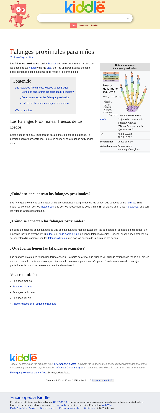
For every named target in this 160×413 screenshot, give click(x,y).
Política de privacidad (69, 408)
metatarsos (132, 206)
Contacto (88, 408)
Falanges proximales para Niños (28, 372)
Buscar (128, 18)
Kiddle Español (17, 408)
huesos (52, 63)
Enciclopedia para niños (21, 57)
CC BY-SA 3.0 (60, 402)
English (94, 25)
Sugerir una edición (102, 380)
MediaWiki (106, 405)
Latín (103, 119)
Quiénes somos (47, 408)
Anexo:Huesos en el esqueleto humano (34, 303)
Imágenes (83, 25)
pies (49, 67)
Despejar (121, 18)
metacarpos (47, 206)
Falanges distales (22, 286)
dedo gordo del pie (69, 234)
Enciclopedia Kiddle (65, 364)
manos (33, 67)
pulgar (49, 234)
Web (73, 25)
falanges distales (57, 238)
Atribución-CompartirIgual (69, 367)
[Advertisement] (80, 37)
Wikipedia (62, 405)
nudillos (131, 202)
